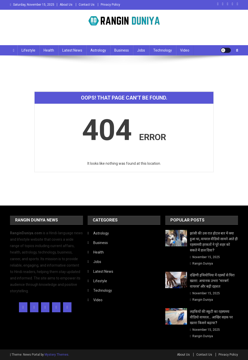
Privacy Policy (110, 4)
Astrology (98, 50)
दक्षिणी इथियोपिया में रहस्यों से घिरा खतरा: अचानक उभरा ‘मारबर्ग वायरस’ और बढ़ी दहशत (212, 280)
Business (121, 50)
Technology (162, 50)
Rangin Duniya (202, 263)
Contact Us (87, 4)
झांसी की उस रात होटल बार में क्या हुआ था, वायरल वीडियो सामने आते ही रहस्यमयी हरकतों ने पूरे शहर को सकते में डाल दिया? (214, 241)
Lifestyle (28, 50)
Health (49, 50)
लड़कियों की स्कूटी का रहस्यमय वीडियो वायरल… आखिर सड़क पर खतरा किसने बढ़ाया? (211, 317)
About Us (66, 4)
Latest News (72, 50)
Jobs (141, 50)
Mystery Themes (56, 354)
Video (184, 50)
